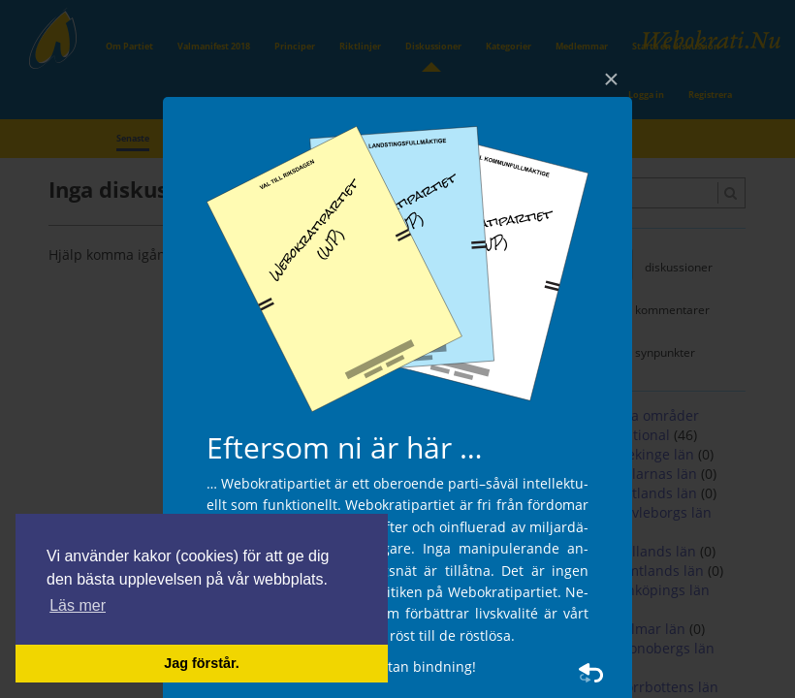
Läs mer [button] (77, 605)
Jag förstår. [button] (201, 663)
